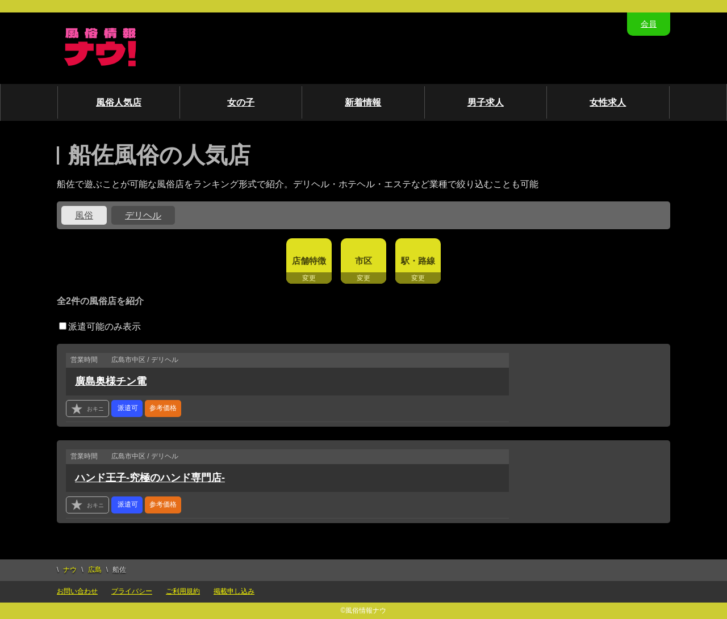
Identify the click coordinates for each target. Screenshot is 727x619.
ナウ (70, 570)
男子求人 (485, 102)
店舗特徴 (309, 261)
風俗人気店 (118, 102)
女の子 (240, 102)
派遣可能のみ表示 (100, 326)
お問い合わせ (77, 591)
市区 (363, 261)
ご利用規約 (183, 591)
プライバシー (131, 591)
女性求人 (608, 102)
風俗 (84, 215)
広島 (95, 570)
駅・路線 (418, 261)
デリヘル (143, 215)
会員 (649, 23)
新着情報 (363, 102)
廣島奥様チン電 (111, 381)
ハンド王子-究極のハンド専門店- (150, 477)
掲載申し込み (234, 591)
